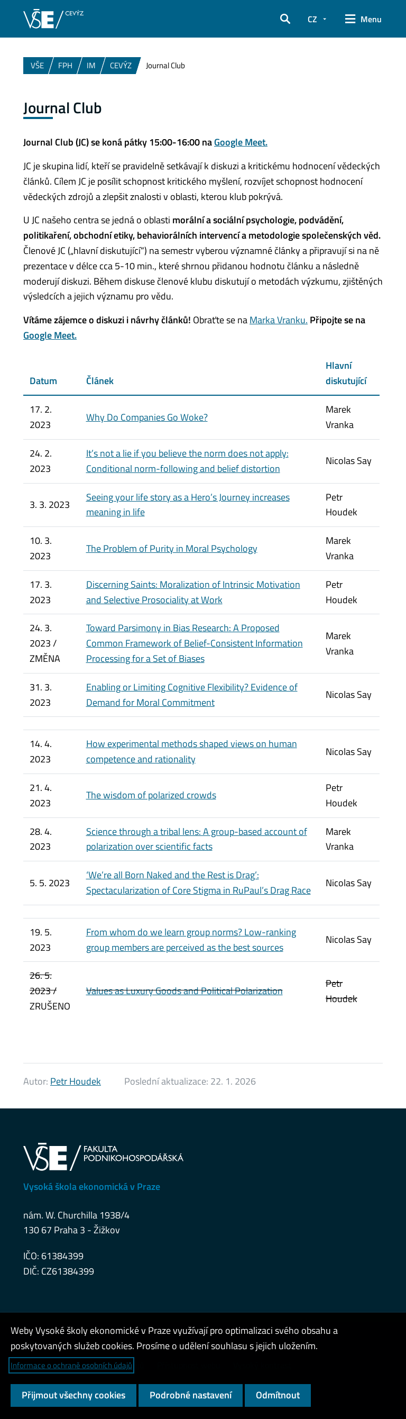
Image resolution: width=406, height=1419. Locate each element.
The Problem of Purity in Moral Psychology (171, 548)
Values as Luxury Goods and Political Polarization (184, 991)
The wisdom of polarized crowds (151, 795)
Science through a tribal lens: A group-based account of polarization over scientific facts (196, 839)
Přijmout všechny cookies (73, 1395)
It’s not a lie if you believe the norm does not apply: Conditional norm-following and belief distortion (187, 461)
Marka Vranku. (279, 320)
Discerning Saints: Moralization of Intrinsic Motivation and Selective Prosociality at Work (193, 592)
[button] (285, 19)
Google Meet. (240, 142)
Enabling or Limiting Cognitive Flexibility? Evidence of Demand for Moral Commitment (192, 695)
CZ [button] (312, 19)
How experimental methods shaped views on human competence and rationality (191, 751)
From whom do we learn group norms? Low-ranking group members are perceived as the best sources (191, 939)
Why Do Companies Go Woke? (147, 417)
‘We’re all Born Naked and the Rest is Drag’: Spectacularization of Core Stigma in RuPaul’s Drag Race (198, 882)
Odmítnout (278, 1395)
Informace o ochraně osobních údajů (71, 1365)
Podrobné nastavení (191, 1395)
